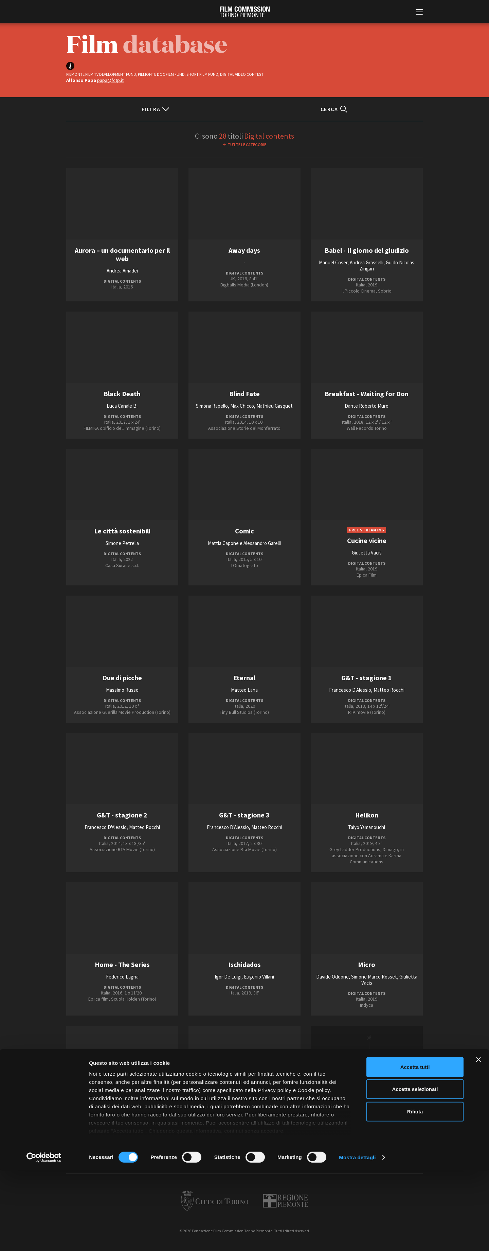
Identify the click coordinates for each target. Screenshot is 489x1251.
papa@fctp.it (110, 80)
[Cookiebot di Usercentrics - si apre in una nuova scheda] (44, 1238)
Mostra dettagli (357, 1237)
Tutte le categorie (247, 144)
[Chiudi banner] (478, 1140)
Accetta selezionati (415, 1169)
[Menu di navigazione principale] (419, 12)
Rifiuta (415, 1192)
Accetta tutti (415, 1147)
